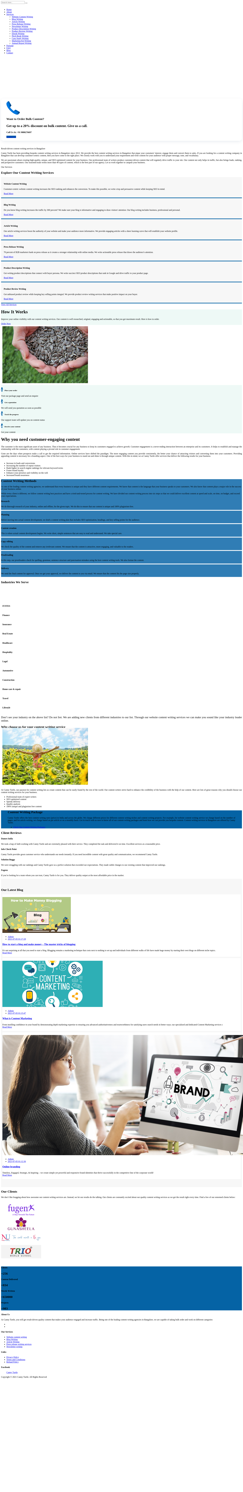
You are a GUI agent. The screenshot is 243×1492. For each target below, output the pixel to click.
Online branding (11, 1166)
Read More (8, 193)
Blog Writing (17, 19)
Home (9, 9)
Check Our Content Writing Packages (29, 827)
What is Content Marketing (17, 1018)
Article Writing (18, 21)
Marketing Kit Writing (21, 41)
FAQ (8, 48)
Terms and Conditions (15, 1359)
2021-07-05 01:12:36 (17, 1161)
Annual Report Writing (21, 43)
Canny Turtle (12, 1372)
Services (10, 14)
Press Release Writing (21, 24)
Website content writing (16, 1337)
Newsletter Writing (20, 26)
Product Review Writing (22, 31)
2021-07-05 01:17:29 (17, 939)
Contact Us (11, 137)
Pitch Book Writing (20, 36)
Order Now (6, 324)
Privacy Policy (12, 1357)
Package (10, 45)
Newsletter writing (14, 1346)
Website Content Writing (22, 17)
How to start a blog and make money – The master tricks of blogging (38, 944)
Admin (11, 937)
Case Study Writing (20, 38)
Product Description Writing (24, 29)
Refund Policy (12, 1362)
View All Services (8, 304)
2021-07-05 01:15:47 (17, 1013)
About (9, 12)
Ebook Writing (18, 33)
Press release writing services (19, 1344)
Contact (9, 53)
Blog (8, 50)
